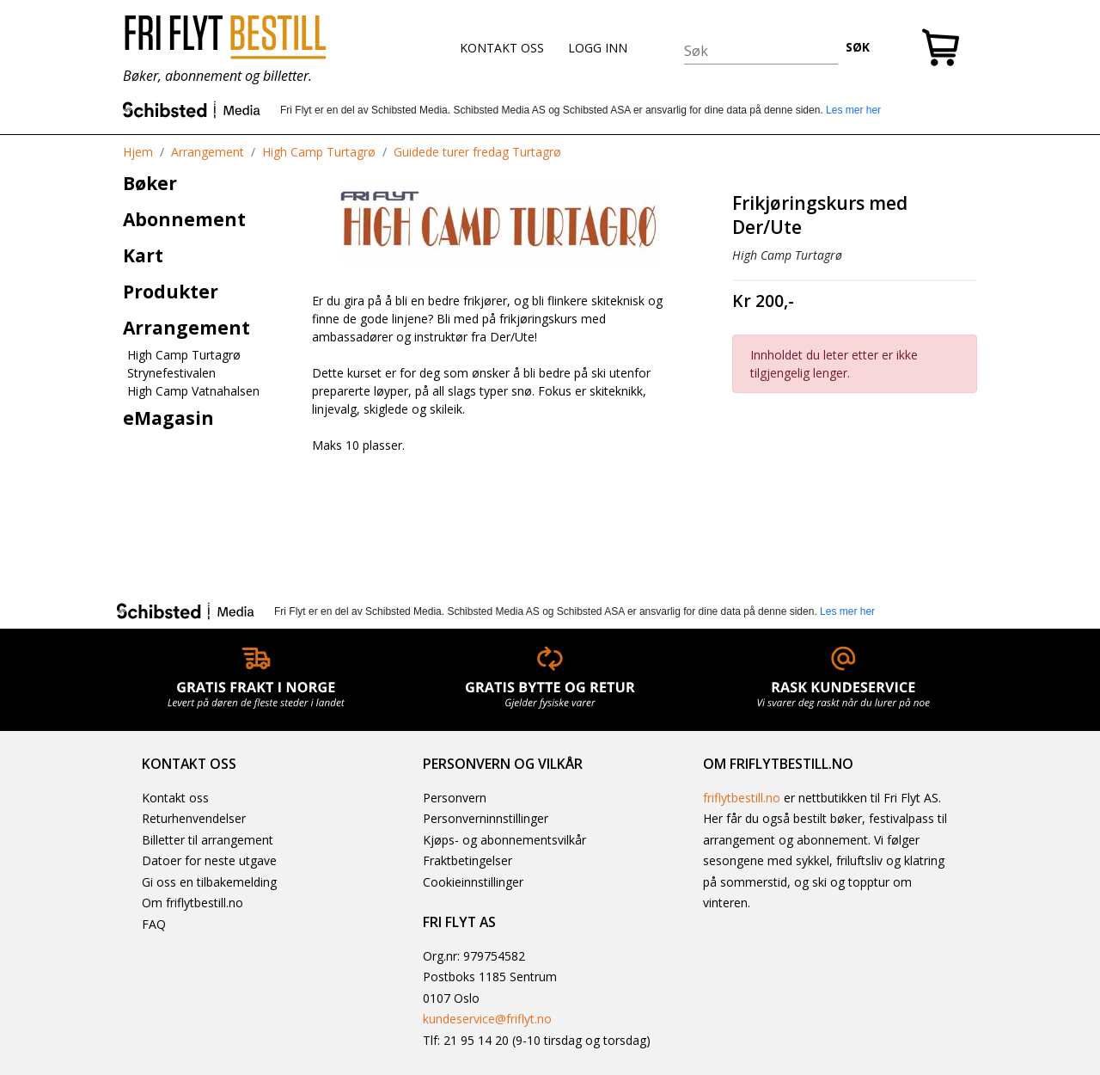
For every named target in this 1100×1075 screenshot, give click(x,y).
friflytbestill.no (741, 797)
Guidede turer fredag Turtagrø (477, 152)
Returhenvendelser (194, 818)
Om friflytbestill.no (192, 902)
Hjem (138, 152)
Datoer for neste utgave (209, 860)
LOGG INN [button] (597, 48)
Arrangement (207, 152)
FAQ (154, 924)
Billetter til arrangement (207, 840)
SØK (858, 47)
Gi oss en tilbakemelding (209, 882)
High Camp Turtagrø (319, 152)
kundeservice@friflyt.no (487, 1018)
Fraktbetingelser (467, 860)
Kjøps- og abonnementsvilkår (504, 840)
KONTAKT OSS (502, 48)
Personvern (454, 797)
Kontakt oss (175, 797)
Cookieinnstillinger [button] (473, 882)
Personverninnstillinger (485, 818)
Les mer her (853, 110)
